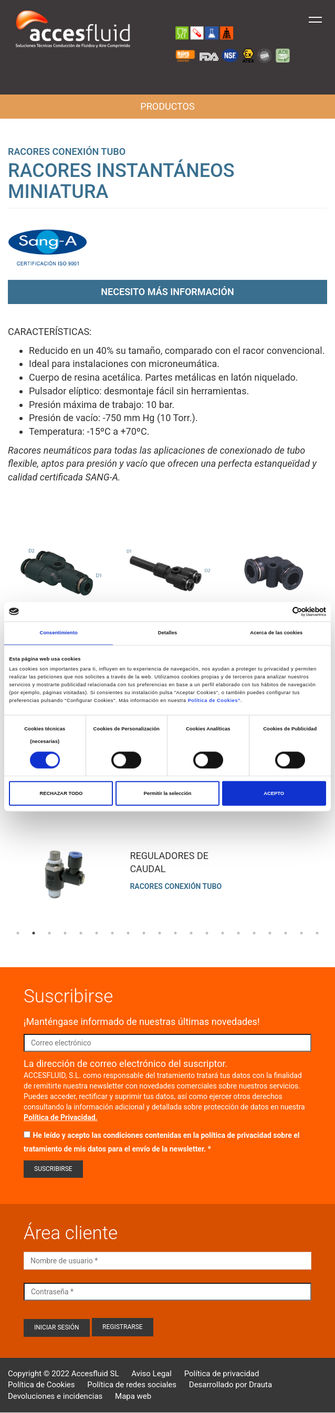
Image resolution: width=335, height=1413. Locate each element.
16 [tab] (254, 933)
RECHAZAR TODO (60, 793)
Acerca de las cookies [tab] (276, 633)
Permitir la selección (167, 793)
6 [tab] (96, 933)
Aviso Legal (151, 1373)
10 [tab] (159, 933)
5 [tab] (81, 933)
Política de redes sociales (131, 1384)
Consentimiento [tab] (59, 633)
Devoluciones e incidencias (55, 1396)
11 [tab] (175, 933)
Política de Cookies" (214, 701)
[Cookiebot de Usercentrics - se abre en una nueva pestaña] (280, 611)
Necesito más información (167, 291)
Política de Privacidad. (61, 1117)
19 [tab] (301, 933)
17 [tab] (270, 933)
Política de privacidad (221, 1373)
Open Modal (61, 575)
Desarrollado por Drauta (230, 1384)
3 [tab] (49, 933)
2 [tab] (33, 933)
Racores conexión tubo (66, 151)
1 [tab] (18, 933)
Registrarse (122, 1327)
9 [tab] (144, 933)
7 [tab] (112, 933)
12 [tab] (191, 933)
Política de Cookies (41, 1384)
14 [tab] (222, 933)
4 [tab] (65, 933)
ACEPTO (274, 793)
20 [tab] (317, 933)
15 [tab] (238, 933)
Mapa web (133, 1396)
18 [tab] (285, 933)
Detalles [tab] (167, 633)
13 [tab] (207, 933)
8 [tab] (128, 933)
